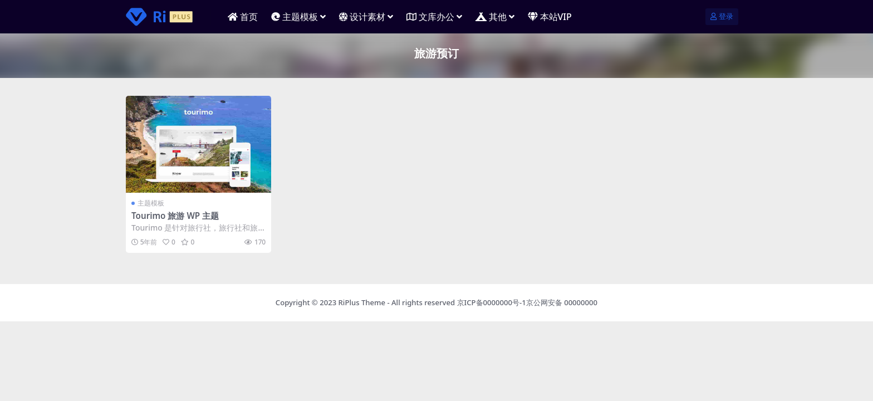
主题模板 (151, 203)
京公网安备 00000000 (561, 302)
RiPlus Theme (362, 302)
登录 (721, 16)
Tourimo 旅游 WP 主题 (175, 215)
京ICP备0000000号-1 (491, 302)
